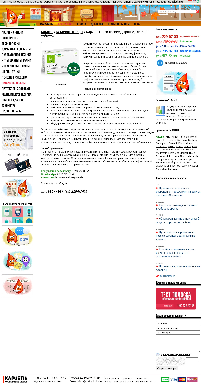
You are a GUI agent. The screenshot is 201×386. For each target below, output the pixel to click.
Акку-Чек (173, 159)
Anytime (160, 136)
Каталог (47, 32)
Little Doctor (178, 149)
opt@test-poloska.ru (171, 1)
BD (164, 139)
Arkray (175, 136)
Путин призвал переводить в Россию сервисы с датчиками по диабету (175, 235)
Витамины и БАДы (69, 32)
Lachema (165, 149)
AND (168, 136)
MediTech (191, 149)
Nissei (192, 152)
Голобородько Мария (178, 162)
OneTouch (185, 156)
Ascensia (184, 136)
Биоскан (160, 162)
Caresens (182, 139)
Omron (175, 156)
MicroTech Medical (178, 152)
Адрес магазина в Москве (48, 381)
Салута (63, 183)
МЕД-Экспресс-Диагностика (176, 164)
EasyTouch (161, 146)
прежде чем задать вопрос (175, 354)
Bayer (159, 139)
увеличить (61, 84)
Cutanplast (161, 143)
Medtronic (161, 152)
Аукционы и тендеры (111, 1)
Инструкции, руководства (119, 381)
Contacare (193, 139)
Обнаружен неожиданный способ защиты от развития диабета (177, 220)
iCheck (179, 146)
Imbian (187, 146)
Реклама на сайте (145, 381)
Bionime (172, 139)
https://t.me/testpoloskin (69, 177)
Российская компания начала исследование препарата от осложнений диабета (175, 252)
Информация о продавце (119, 378)
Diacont (173, 143)
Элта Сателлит (170, 168)
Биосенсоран (186, 159)
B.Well (193, 136)
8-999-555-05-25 (80, 171)
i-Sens (171, 146)
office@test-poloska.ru (90, 381)
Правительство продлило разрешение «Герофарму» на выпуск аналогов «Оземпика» (178, 191)
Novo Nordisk (163, 156)
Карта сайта (142, 378)
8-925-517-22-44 (65, 174)
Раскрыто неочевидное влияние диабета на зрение (176, 206)
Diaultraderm (185, 143)
